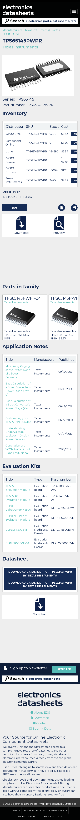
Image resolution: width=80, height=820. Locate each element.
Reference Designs (34, 810)
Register (64, 669)
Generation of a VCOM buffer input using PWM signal (17, 449)
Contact (40, 723)
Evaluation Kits (58, 810)
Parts (54, 30)
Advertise (40, 718)
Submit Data (40, 728)
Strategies (70, 803)
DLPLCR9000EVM (17, 543)
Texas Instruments (37, 30)
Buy (15, 207)
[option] (24, 317)
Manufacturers (12, 30)
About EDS (40, 712)
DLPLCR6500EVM (17, 529)
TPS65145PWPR (12, 33)
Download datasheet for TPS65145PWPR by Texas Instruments (40, 573)
